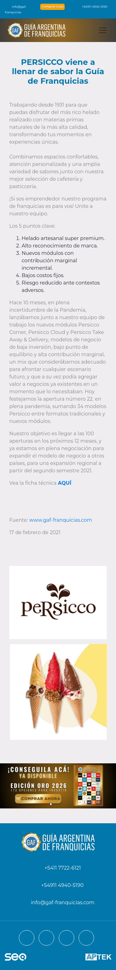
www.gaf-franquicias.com (60, 520)
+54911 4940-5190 (91, 6)
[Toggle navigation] (102, 30)
